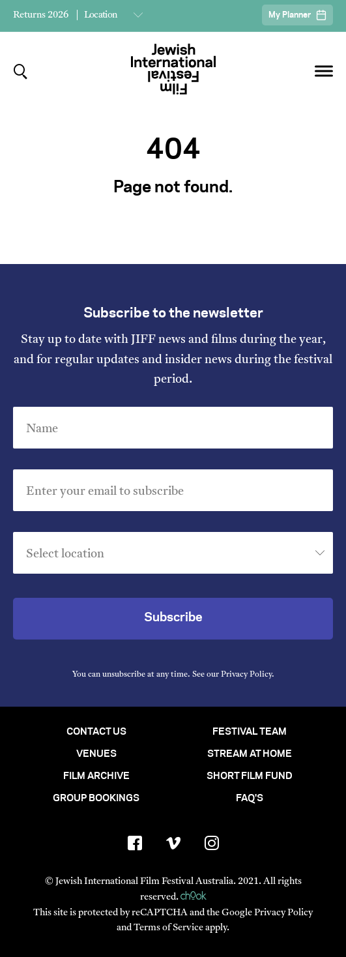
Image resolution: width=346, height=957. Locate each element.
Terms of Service (168, 928)
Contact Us (96, 732)
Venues (96, 754)
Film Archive (96, 776)
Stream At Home (249, 754)
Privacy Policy (246, 675)
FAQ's (249, 798)
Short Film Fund (250, 776)
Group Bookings (96, 798)
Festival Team (249, 732)
